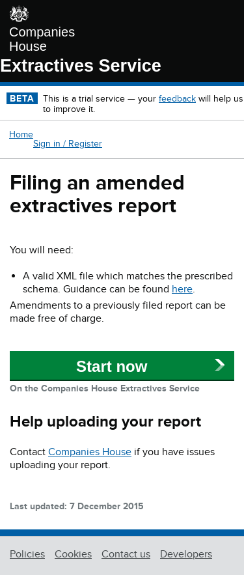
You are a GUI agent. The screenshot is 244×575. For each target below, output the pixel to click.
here (182, 289)
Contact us (126, 554)
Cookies (73, 554)
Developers (186, 554)
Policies (27, 554)
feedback (177, 98)
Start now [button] (111, 366)
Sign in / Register (67, 143)
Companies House (42, 39)
